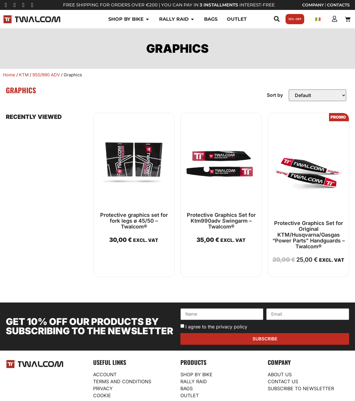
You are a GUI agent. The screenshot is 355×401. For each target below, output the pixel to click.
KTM (24, 75)
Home (9, 75)
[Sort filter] (317, 95)
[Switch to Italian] (317, 19)
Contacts (338, 5)
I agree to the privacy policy (216, 327)
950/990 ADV (46, 75)
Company (313, 5)
